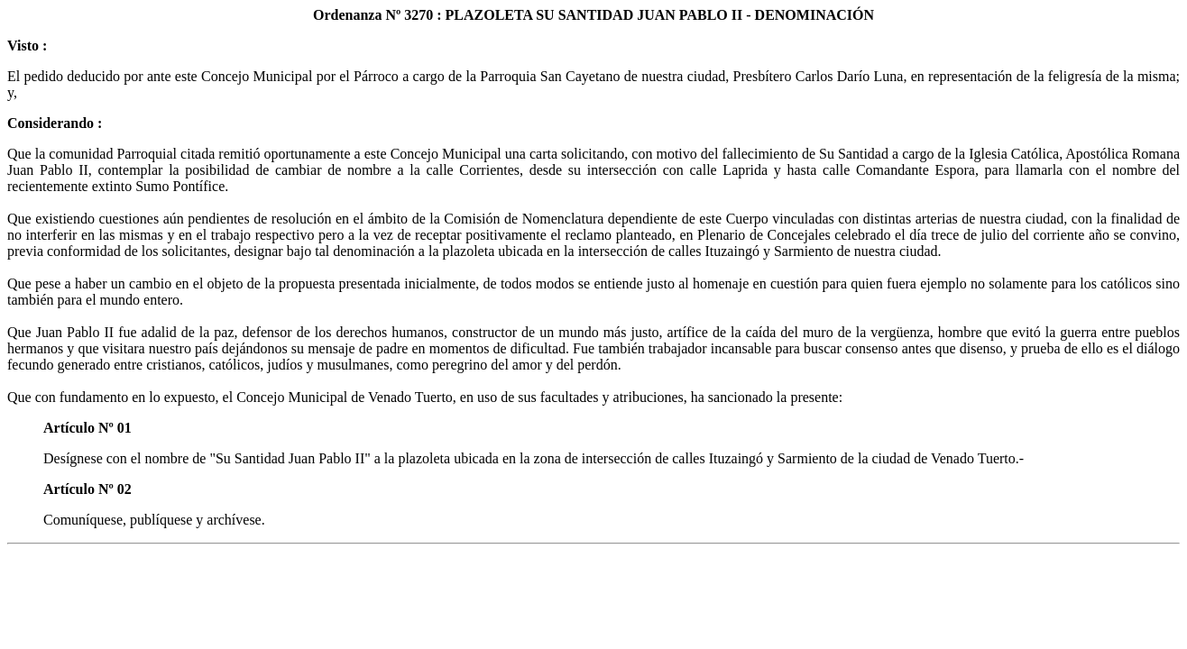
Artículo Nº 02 (87, 489)
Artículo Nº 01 (87, 427)
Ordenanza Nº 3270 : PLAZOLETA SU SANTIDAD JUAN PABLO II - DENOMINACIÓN (593, 15)
